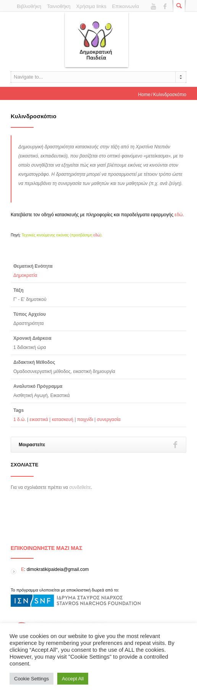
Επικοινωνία (125, 6)
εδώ (178, 214)
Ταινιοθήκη (59, 6)
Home (144, 94)
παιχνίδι (85, 419)
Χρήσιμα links (91, 6)
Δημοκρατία (25, 275)
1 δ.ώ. (19, 419)
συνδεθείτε (80, 487)
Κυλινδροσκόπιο (34, 116)
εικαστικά (39, 419)
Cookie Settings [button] (31, 679)
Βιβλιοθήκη (29, 6)
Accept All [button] (73, 679)
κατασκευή (62, 419)
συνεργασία (109, 419)
